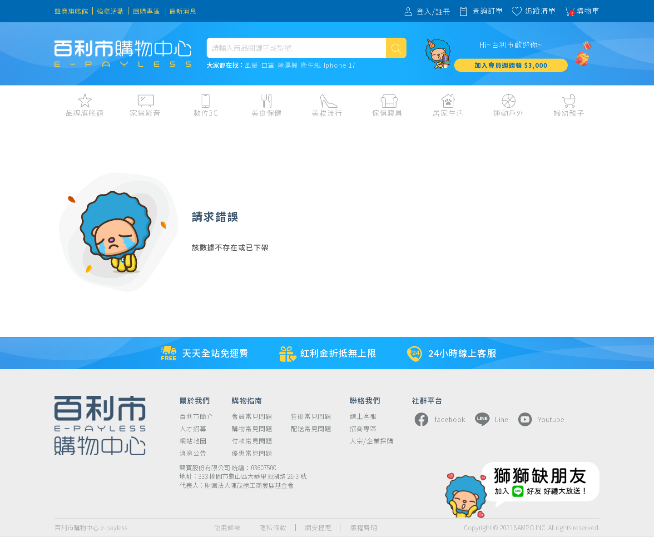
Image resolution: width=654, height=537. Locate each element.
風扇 (251, 65)
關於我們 (194, 399)
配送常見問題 (311, 429)
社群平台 (427, 399)
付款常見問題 (252, 441)
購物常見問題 (252, 429)
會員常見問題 (252, 416)
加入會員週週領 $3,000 (511, 65)
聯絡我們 (365, 399)
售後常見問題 (311, 416)
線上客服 (363, 416)
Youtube (540, 419)
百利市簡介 (196, 416)
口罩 (268, 65)
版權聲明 (363, 528)
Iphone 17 (340, 65)
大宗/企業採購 (372, 441)
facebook (439, 419)
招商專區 (363, 429)
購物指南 (247, 399)
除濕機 (287, 65)
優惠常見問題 (252, 453)
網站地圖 (193, 441)
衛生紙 (311, 65)
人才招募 (193, 429)
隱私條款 (273, 528)
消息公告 (193, 453)
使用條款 (227, 528)
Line (490, 419)
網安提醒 (318, 528)
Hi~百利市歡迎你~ (510, 44)
